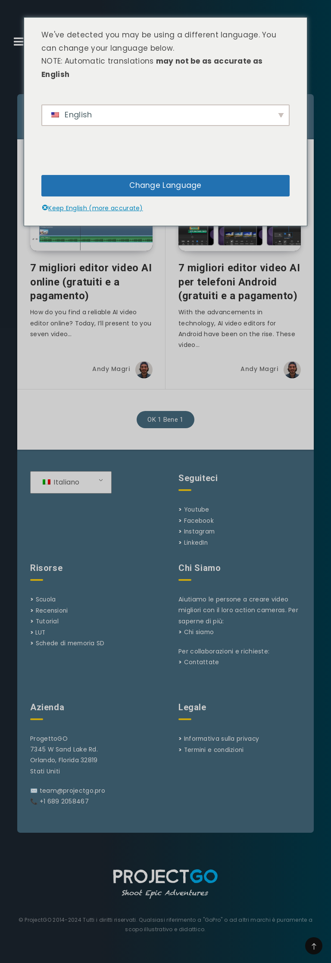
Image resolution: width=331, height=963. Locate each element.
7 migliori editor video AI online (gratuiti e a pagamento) (91, 290)
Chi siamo (199, 639)
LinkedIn (196, 550)
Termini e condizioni (215, 757)
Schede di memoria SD (71, 650)
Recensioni (52, 618)
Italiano (61, 491)
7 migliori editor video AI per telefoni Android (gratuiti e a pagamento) (239, 290)
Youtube (197, 518)
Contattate (202, 670)
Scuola (46, 607)
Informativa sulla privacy (223, 746)
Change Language (165, 185)
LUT (40, 639)
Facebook (199, 528)
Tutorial (47, 629)
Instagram (200, 539)
